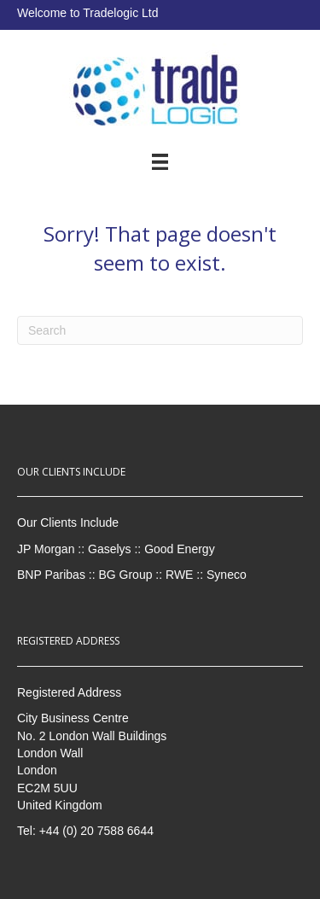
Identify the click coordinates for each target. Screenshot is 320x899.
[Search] (160, 330)
